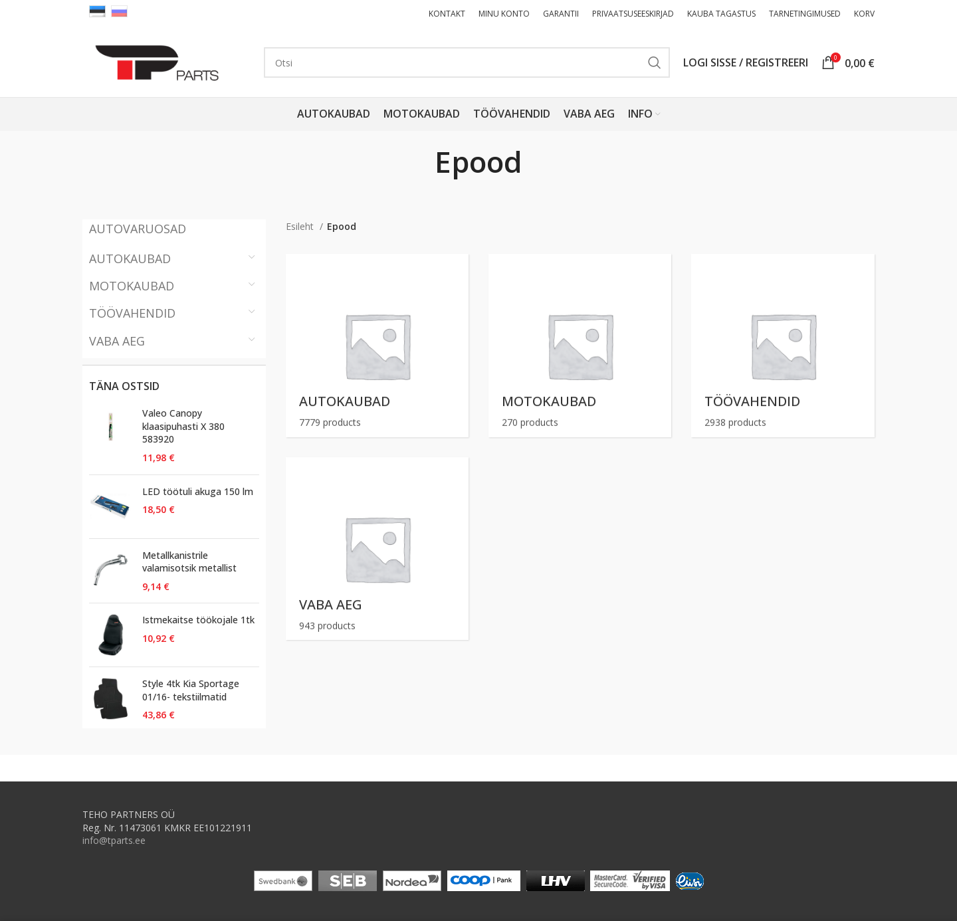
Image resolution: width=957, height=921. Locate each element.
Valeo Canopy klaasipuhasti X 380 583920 (183, 426)
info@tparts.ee (114, 840)
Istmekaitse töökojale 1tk (198, 619)
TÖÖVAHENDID (132, 313)
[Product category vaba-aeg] (377, 548)
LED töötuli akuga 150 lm (197, 491)
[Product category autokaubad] (377, 345)
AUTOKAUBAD (130, 258)
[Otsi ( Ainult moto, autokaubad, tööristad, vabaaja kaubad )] (467, 62)
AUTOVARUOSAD (137, 229)
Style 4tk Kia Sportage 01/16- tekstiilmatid (190, 690)
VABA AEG (117, 341)
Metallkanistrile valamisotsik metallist (189, 562)
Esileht (301, 226)
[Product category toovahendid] (782, 345)
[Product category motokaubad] (579, 345)
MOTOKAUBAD (131, 286)
